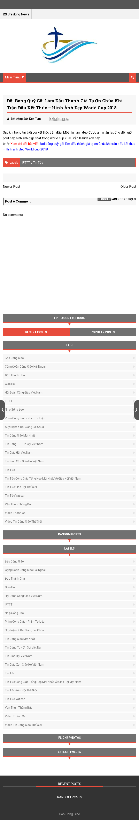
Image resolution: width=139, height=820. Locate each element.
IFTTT (26, 162)
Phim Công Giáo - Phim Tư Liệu (25, 418)
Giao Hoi (10, 384)
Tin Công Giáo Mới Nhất (20, 435)
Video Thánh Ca (15, 513)
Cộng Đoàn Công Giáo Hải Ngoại (25, 366)
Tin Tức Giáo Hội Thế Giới (21, 487)
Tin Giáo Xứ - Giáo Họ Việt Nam (24, 461)
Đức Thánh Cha (15, 375)
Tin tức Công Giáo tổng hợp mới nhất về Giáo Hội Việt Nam (43, 478)
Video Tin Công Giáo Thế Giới (23, 521)
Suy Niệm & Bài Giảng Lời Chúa (24, 427)
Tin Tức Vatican (15, 495)
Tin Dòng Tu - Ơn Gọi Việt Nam (24, 444)
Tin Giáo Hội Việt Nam (18, 452)
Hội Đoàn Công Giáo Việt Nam (24, 392)
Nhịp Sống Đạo (14, 409)
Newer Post (11, 187)
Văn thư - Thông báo (18, 504)
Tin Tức (38, 162)
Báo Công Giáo (14, 358)
